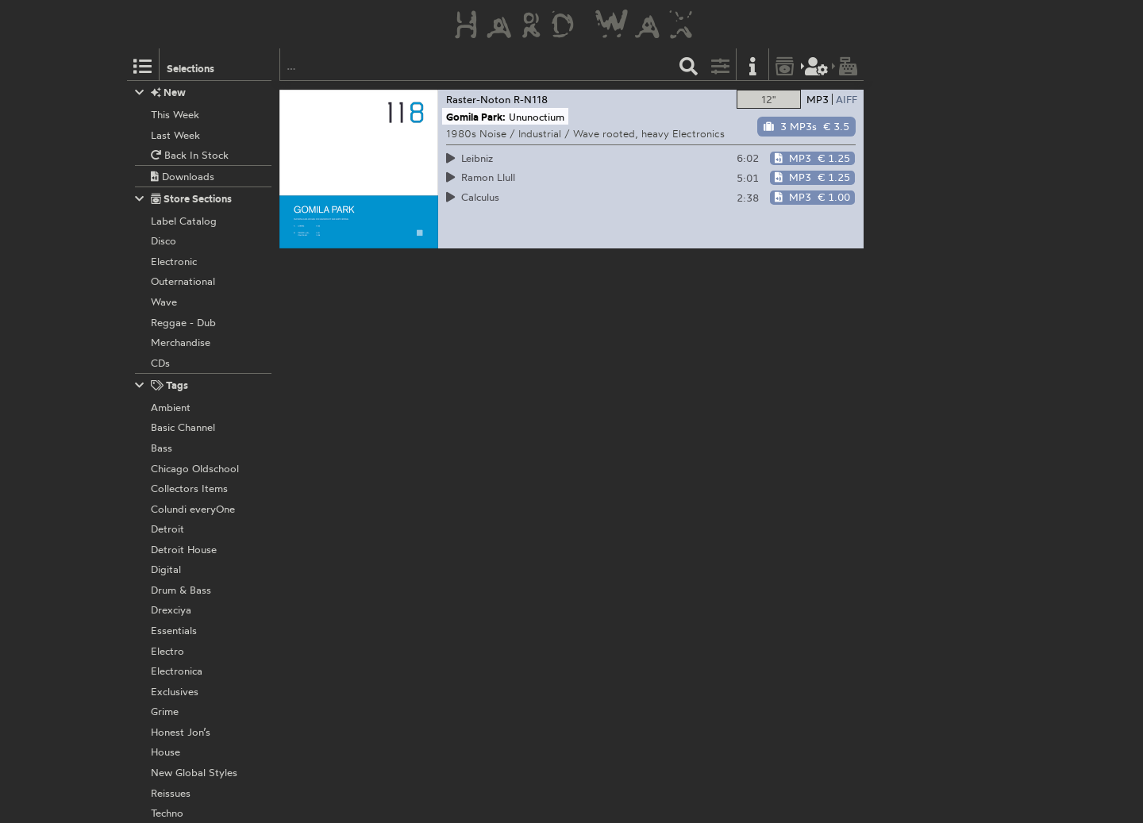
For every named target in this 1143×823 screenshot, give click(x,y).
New (161, 92)
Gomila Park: (476, 116)
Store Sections (184, 198)
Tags (162, 385)
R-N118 (531, 99)
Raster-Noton (478, 99)
